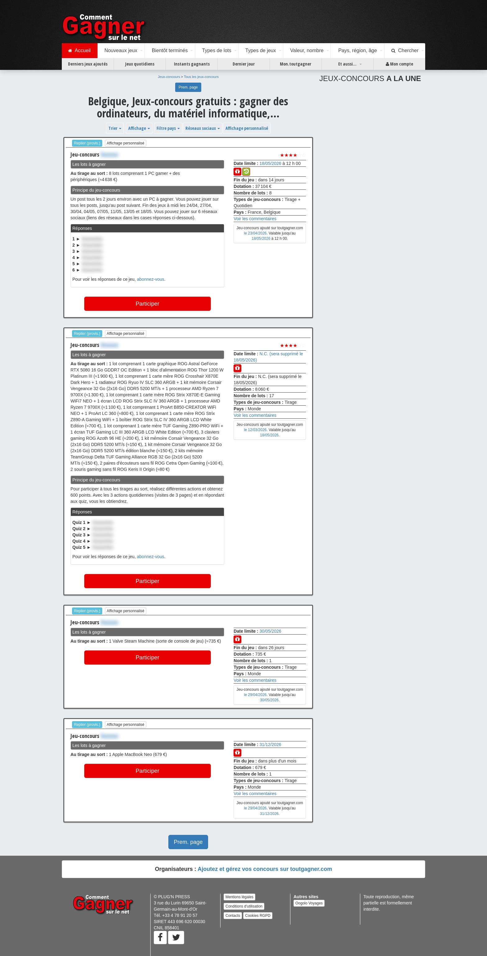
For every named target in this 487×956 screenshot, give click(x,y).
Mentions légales (239, 897)
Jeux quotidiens (139, 64)
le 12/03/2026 (255, 430)
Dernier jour (244, 64)
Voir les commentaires (255, 218)
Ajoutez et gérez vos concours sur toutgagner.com (265, 869)
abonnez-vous (150, 279)
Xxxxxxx (109, 154)
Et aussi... (347, 64)
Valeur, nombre (306, 50)
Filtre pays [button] (168, 128)
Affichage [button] (139, 128)
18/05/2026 (270, 163)
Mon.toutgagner (295, 64)
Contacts (232, 915)
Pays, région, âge (357, 50)
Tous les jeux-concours (201, 77)
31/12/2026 (270, 744)
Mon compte (399, 64)
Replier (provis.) (87, 143)
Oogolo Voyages (309, 903)
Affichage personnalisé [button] (246, 128)
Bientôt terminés (170, 50)
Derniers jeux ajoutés (87, 64)
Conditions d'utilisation (243, 906)
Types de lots (216, 50)
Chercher (405, 50)
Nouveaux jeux (120, 50)
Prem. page (188, 87)
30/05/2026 (270, 631)
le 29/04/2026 (255, 695)
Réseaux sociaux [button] (202, 128)
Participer (147, 304)
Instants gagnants (192, 64)
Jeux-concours (169, 77)
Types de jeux (260, 50)
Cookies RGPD (257, 915)
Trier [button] (114, 128)
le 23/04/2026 (255, 233)
